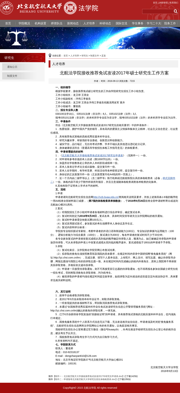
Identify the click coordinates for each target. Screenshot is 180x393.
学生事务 (137, 23)
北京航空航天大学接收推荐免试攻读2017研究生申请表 (92, 155)
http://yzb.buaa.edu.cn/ (106, 197)
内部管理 (163, 2)
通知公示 (12, 66)
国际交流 (121, 23)
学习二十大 (154, 23)
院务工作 (170, 23)
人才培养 (89, 23)
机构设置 (40, 23)
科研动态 (105, 23)
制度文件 (12, 75)
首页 (155, 2)
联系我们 (174, 2)
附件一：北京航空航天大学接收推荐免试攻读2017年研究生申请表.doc (88, 376)
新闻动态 (73, 23)
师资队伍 (56, 23)
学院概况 (24, 23)
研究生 (85, 55)
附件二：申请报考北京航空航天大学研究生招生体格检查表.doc (85, 379)
